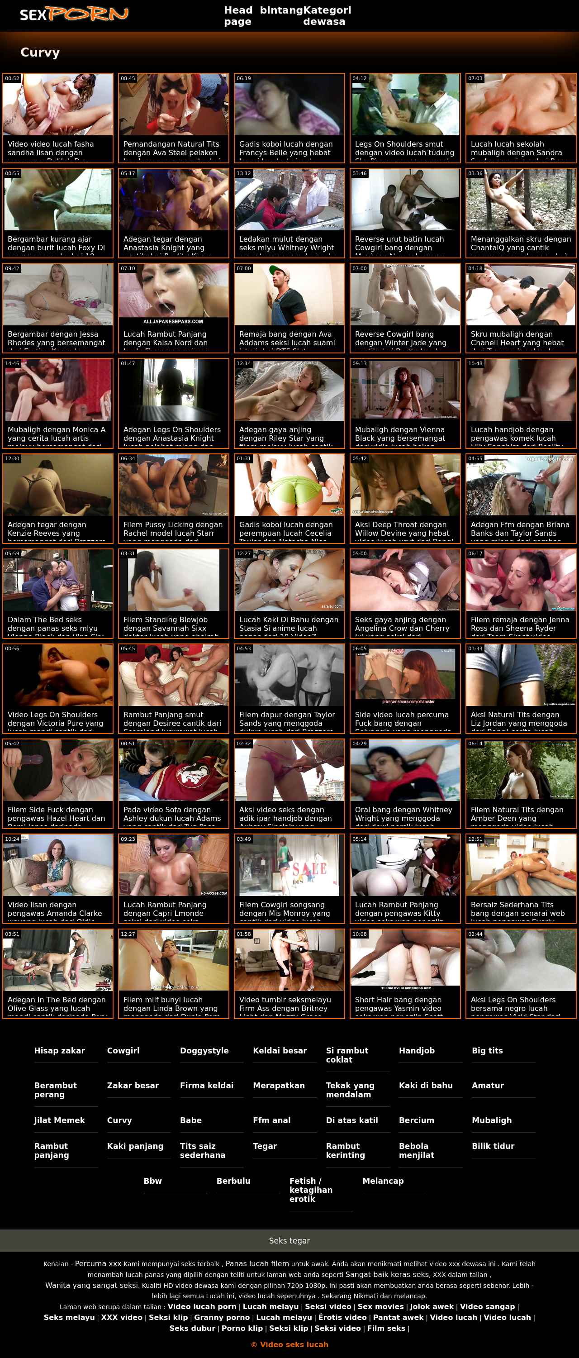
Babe (191, 1120)
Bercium (417, 1120)
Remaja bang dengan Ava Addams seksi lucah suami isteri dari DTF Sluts (287, 343)
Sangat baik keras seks (387, 1274)
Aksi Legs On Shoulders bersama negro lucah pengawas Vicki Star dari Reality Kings (515, 1013)
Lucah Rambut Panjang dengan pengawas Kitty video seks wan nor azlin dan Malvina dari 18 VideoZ (405, 918)
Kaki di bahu (426, 1085)
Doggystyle (204, 1050)
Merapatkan (279, 1085)
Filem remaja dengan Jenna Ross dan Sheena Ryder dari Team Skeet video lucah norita (520, 632)
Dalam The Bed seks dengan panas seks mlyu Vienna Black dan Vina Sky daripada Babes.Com (56, 632)
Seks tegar (289, 1240)
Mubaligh (492, 1120)
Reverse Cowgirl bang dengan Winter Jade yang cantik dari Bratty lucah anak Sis (400, 347)
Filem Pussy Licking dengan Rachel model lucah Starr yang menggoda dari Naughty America (173, 537)
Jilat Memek (59, 1120)
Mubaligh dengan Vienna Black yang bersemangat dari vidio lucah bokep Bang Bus (400, 442)
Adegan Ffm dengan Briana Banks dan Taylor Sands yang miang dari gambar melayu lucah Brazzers (520, 537)
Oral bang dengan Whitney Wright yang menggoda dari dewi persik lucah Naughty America (403, 822)
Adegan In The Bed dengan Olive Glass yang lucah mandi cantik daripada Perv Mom (57, 1013)
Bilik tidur (493, 1146)
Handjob (417, 1050)
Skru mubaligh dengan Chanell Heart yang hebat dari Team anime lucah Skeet (517, 347)
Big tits (487, 1050)
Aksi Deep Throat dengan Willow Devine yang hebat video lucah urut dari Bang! (404, 533)
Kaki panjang (135, 1146)
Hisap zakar (59, 1050)
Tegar (265, 1146)
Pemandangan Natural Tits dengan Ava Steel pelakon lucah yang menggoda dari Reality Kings (172, 157)
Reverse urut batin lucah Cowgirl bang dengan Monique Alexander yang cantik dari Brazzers (400, 252)
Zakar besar (133, 1085)
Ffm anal (272, 1120)
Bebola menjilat (416, 1151)
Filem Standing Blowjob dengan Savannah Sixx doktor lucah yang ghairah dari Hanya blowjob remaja (172, 632)
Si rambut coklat (347, 1055)
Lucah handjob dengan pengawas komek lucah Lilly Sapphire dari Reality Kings (517, 442)
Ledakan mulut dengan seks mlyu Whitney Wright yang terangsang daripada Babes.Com (287, 252)
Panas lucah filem (257, 1263)
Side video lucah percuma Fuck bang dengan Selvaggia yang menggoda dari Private (403, 727)
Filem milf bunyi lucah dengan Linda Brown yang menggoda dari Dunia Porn (171, 1008)
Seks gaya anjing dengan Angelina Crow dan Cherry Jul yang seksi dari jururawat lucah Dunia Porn (404, 632)
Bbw (152, 1181)
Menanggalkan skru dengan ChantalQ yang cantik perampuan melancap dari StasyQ (521, 252)
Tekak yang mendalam (350, 1090)
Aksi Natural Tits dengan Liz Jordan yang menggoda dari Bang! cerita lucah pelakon (519, 727)
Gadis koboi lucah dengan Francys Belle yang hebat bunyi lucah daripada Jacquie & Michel (286, 157)
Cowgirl (123, 1050)
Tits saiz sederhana (203, 1151)
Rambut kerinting (345, 1151)
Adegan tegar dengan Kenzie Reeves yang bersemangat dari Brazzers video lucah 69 (57, 537)
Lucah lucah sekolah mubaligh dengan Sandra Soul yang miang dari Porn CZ (518, 157)
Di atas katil (352, 1120)
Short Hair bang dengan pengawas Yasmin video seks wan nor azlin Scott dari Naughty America (399, 1013)
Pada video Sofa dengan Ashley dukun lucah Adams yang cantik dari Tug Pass (172, 818)
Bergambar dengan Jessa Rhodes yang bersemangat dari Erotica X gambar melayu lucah (56, 347)
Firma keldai (207, 1085)
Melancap (383, 1181)
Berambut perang (55, 1090)
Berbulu (234, 1181)
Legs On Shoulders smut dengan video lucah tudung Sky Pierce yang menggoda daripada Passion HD (405, 157)
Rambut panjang (51, 1151)
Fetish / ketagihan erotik (311, 1190)
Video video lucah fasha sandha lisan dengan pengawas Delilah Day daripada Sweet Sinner (51, 157)
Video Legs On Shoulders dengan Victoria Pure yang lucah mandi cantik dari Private (55, 727)
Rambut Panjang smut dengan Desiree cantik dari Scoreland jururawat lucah (172, 723)
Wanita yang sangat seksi (91, 1285)
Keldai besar (280, 1050)
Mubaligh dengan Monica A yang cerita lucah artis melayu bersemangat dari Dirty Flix (56, 442)
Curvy (119, 1120)
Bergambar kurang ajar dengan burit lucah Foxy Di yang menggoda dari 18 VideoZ (56, 252)
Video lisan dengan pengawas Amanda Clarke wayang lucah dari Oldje (55, 913)
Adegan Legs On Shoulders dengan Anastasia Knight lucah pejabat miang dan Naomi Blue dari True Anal (172, 442)
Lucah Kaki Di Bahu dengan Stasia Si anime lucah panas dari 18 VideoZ (289, 628)
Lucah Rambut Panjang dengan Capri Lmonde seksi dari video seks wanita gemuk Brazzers (166, 918)
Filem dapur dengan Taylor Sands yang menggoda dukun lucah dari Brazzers (287, 723)
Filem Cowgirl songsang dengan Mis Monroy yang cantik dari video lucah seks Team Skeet (284, 918)
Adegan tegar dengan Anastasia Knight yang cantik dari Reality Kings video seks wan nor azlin (168, 252)
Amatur (488, 1085)
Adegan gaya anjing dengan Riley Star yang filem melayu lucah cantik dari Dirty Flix (286, 442)
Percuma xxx (98, 1263)
